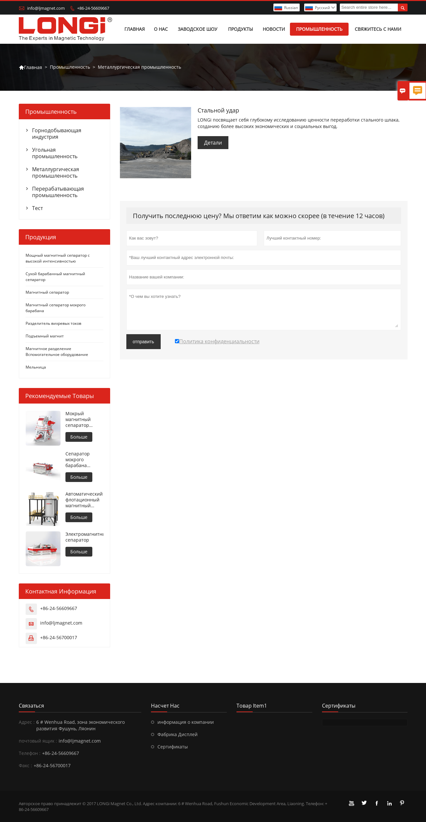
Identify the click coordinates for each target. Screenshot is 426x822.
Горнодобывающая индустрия (56, 133)
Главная (134, 29)
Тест (37, 208)
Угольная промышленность (54, 153)
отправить (143, 341)
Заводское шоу (197, 29)
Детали (213, 142)
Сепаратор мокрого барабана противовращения (84, 459)
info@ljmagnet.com (46, 8)
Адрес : (27, 722)
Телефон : (29, 753)
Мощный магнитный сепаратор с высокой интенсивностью (58, 258)
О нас (161, 29)
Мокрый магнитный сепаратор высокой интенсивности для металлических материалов (82, 419)
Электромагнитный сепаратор (84, 537)
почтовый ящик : (38, 741)
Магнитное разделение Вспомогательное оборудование (57, 351)
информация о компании (185, 722)
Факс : (25, 765)
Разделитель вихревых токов (53, 323)
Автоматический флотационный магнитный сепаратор (84, 500)
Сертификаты (172, 747)
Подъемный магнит (45, 336)
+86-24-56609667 (93, 8)
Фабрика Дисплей (177, 734)
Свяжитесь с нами (378, 29)
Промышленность (319, 29)
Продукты (240, 29)
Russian (291, 7)
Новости (274, 29)
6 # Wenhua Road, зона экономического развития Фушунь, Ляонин (80, 725)
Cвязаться (31, 705)
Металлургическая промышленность (55, 172)
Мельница (36, 367)
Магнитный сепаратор (47, 292)
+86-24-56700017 (58, 637)
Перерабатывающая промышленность (58, 191)
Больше (78, 437)
